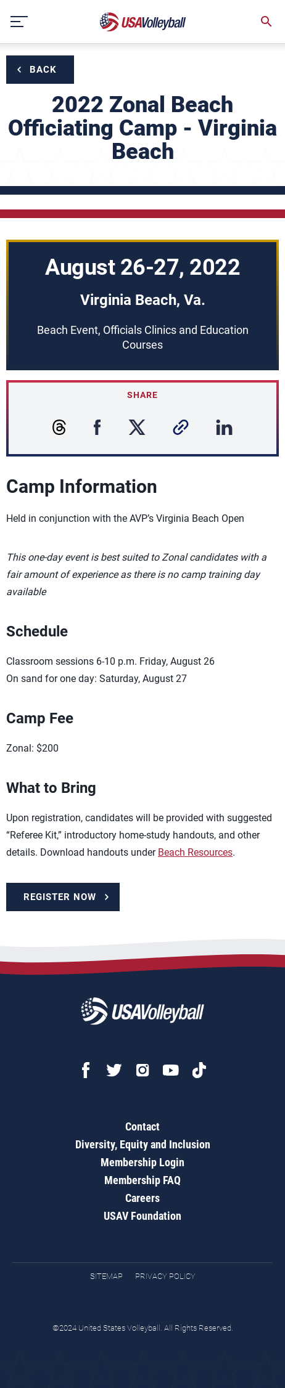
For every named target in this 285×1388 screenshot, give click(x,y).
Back (43, 69)
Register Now (59, 897)
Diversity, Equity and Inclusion (142, 1144)
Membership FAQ (142, 1180)
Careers (142, 1197)
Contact (142, 1126)
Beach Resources (195, 852)
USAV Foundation (142, 1215)
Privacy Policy (165, 1276)
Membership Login (142, 1162)
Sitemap (106, 1276)
